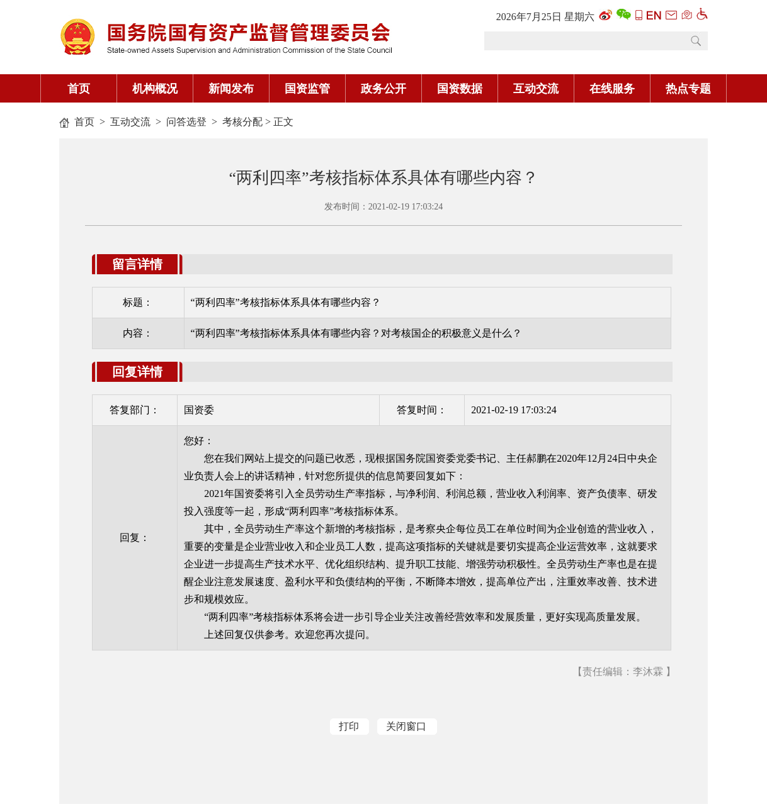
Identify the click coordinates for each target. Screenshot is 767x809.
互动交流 (130, 121)
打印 (349, 726)
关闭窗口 (406, 726)
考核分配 (242, 121)
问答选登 (186, 121)
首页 (84, 121)
